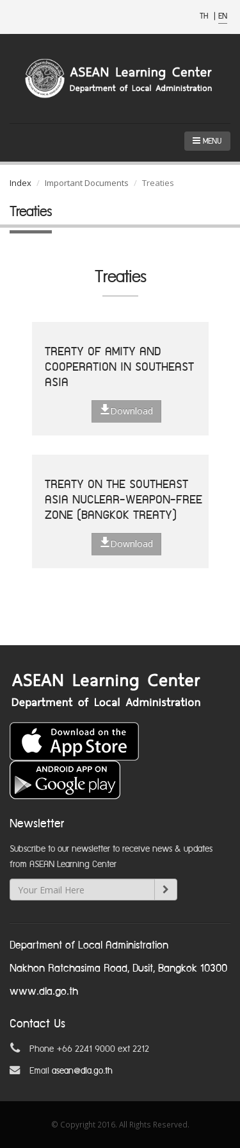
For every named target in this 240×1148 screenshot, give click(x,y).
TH (205, 16)
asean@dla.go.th (82, 1071)
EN (222, 16)
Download (126, 410)
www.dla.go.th (44, 991)
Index (20, 183)
